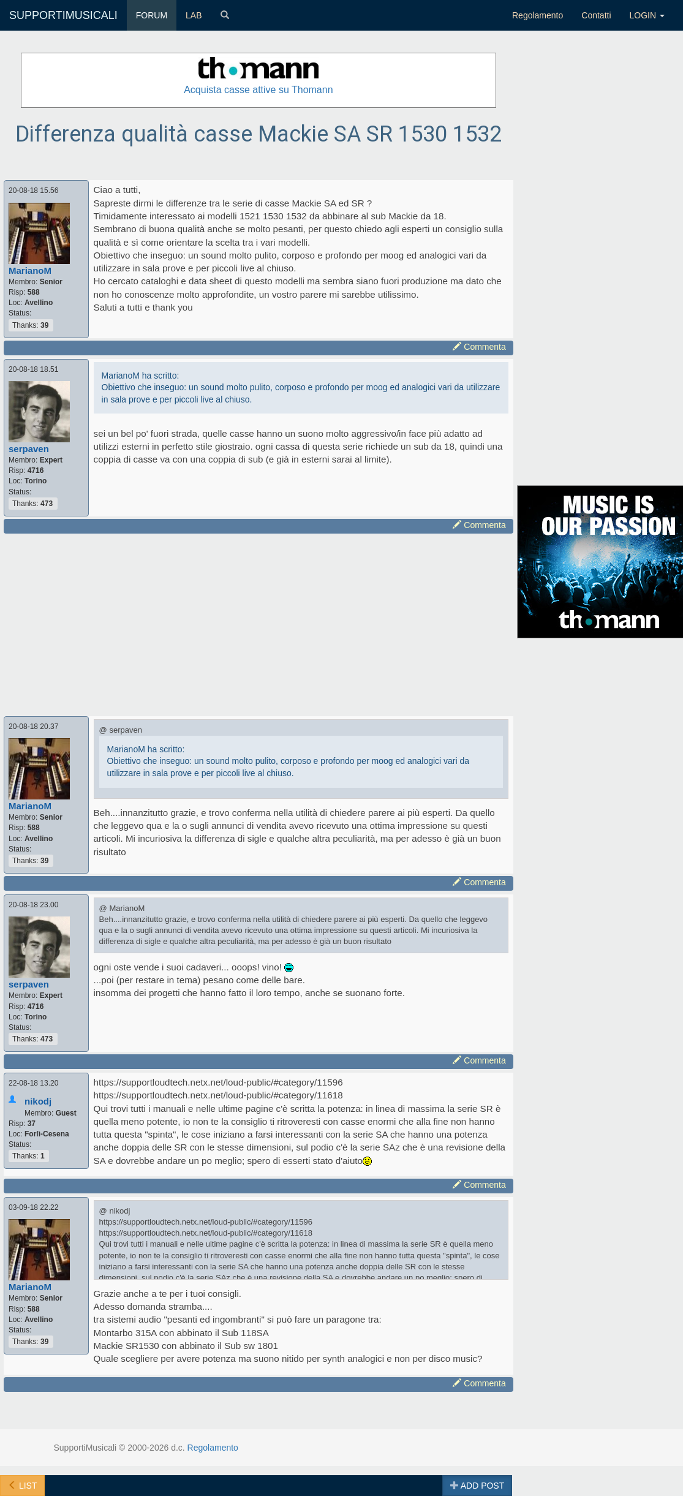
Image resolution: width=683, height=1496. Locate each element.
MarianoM (30, 270)
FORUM (151, 15)
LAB (194, 15)
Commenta (479, 347)
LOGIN (647, 15)
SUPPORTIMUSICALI (63, 15)
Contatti (596, 15)
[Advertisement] (249, 623)
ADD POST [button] (477, 1485)
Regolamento (537, 15)
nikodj (38, 1101)
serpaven (29, 449)
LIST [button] (22, 1485)
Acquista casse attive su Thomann (258, 90)
